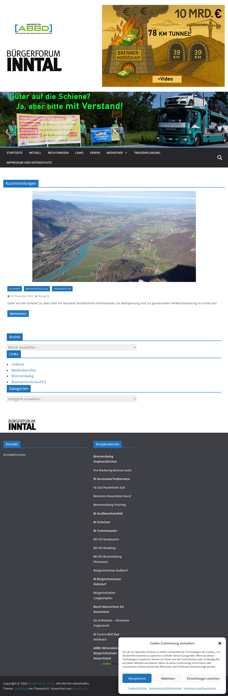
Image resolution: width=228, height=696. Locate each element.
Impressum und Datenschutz (165, 688)
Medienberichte (23, 370)
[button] (220, 643)
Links (79, 153)
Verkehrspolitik (62, 288)
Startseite (14, 153)
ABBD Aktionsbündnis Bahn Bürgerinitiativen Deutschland (112, 653)
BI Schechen (101, 522)
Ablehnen (168, 678)
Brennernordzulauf (37, 288)
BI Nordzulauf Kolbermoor (111, 479)
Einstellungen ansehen (203, 678)
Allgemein (14, 288)
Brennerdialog (22, 376)
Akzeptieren (137, 678)
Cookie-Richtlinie (137, 688)
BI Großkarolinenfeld (107, 513)
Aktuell (35, 153)
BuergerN (43, 296)
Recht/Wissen (58, 153)
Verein (95, 153)
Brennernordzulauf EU (28, 382)
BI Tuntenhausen (105, 531)
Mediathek (115, 153)
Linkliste (17, 364)
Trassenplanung (147, 153)
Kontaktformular (14, 455)
